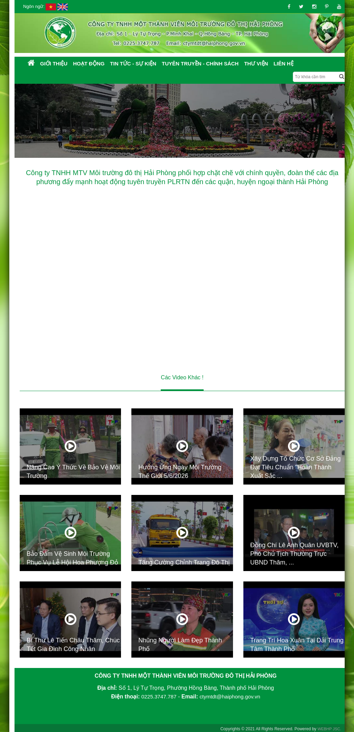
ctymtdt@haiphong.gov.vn (230, 696)
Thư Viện (256, 63)
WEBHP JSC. (328, 727)
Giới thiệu (53, 63)
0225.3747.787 (157, 696)
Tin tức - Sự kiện (133, 63)
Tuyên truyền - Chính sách (200, 63)
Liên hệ (283, 63)
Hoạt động (88, 63)
